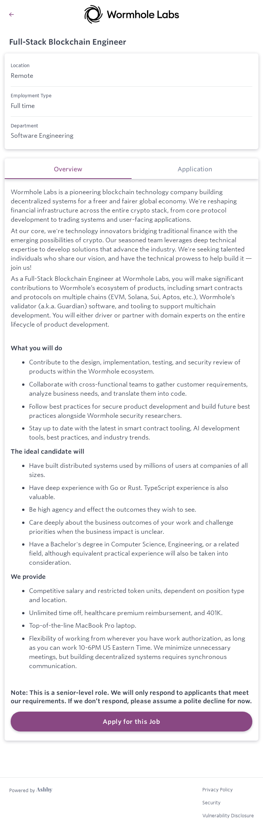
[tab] (68, 168)
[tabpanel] (131, 459)
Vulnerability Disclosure (228, 815)
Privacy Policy (217, 789)
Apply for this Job (131, 721)
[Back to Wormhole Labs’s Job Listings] (11, 14)
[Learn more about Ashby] (30, 790)
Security (211, 802)
